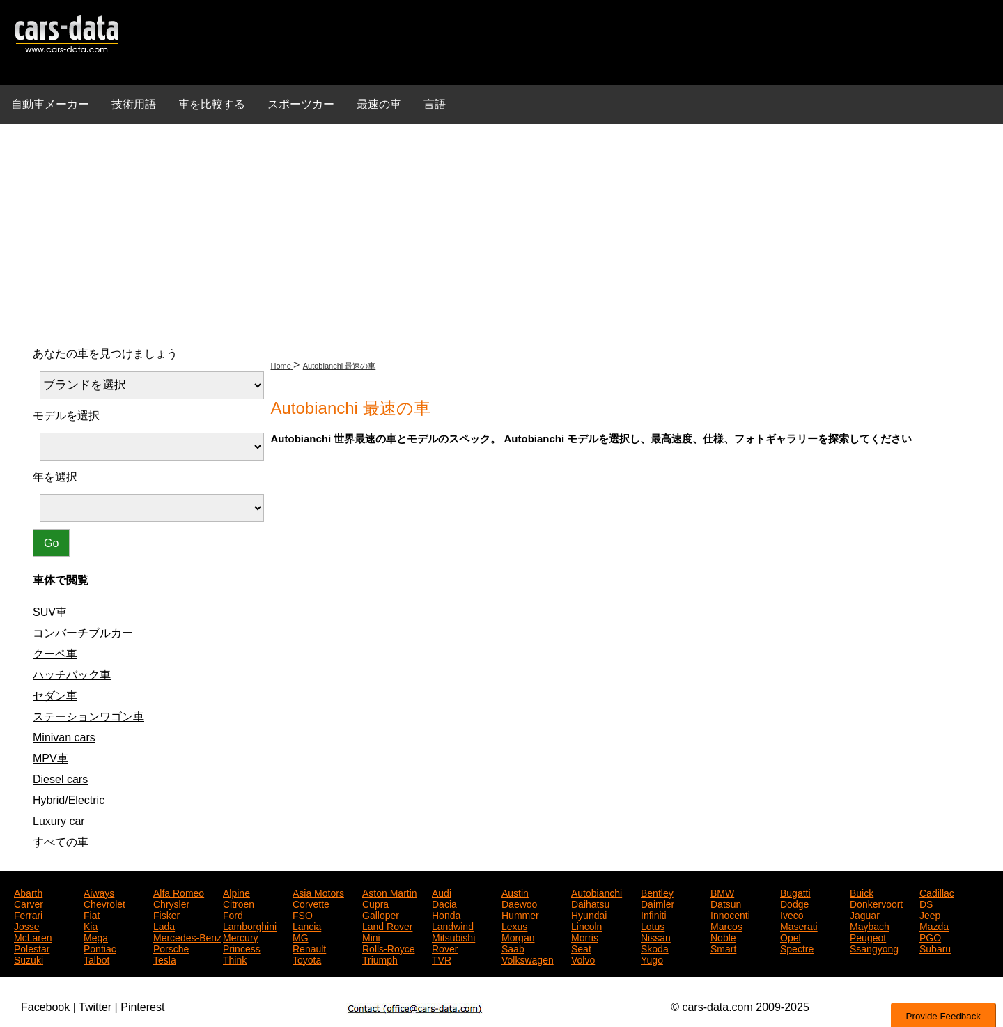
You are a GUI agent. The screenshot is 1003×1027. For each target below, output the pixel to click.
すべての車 (60, 842)
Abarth (28, 892)
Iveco (791, 914)
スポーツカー (300, 104)
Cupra (375, 903)
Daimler (657, 903)
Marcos (726, 925)
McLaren (33, 936)
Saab (513, 947)
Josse (27, 925)
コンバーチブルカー (83, 633)
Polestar (31, 947)
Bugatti (795, 892)
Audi (441, 892)
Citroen (238, 903)
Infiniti (654, 914)
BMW (722, 892)
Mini (371, 936)
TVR (441, 959)
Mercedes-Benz (187, 936)
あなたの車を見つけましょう (105, 354)
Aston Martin (389, 892)
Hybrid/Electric (68, 800)
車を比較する (211, 104)
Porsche (171, 947)
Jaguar (865, 914)
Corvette (311, 903)
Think (235, 959)
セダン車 (55, 696)
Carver (28, 903)
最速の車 (379, 104)
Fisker (166, 914)
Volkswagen (528, 959)
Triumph (380, 959)
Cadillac (936, 892)
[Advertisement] (501, 232)
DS (926, 903)
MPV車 (50, 758)
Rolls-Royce (388, 947)
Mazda (934, 925)
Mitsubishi (453, 936)
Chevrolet (104, 903)
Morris (584, 936)
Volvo (583, 959)
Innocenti (730, 914)
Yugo (652, 959)
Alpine (236, 892)
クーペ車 (55, 654)
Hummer (520, 914)
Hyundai (589, 914)
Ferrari (28, 914)
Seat (581, 947)
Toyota (307, 959)
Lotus (652, 925)
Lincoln (586, 925)
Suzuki (28, 959)
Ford (233, 914)
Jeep (929, 914)
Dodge (794, 903)
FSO (303, 914)
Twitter (95, 1007)
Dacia (444, 903)
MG (301, 936)
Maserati (799, 925)
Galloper (380, 914)
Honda (446, 914)
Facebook (45, 1007)
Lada (164, 925)
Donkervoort (876, 903)
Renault (309, 947)
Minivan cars (64, 737)
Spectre (797, 947)
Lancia (307, 925)
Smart (723, 947)
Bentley (657, 892)
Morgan (518, 936)
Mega (96, 936)
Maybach (869, 925)
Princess (242, 947)
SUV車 (50, 612)
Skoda (655, 947)
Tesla (164, 959)
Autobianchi (596, 892)
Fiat (92, 914)
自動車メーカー (50, 104)
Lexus (514, 925)
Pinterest (142, 1007)
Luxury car (59, 821)
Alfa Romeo (178, 892)
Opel (790, 936)
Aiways (99, 892)
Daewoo (519, 903)
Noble (723, 936)
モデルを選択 (66, 416)
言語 (434, 104)
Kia (91, 925)
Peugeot (868, 936)
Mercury (240, 936)
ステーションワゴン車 (88, 717)
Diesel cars (60, 779)
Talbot (96, 959)
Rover (445, 947)
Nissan (656, 936)
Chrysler (171, 903)
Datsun (725, 903)
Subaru (935, 947)
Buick (861, 892)
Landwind (453, 925)
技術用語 (133, 104)
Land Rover (387, 925)
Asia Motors (318, 892)
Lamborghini (250, 925)
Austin (515, 892)
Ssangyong (874, 947)
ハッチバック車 (72, 675)
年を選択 (55, 477)
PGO (930, 936)
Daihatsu (590, 903)
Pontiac (100, 947)
